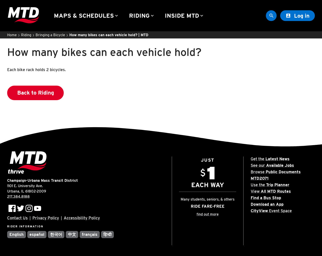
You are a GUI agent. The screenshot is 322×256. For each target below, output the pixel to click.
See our (272, 165)
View (271, 191)
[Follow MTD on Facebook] (12, 208)
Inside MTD (184, 15)
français (90, 234)
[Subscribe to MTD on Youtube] (37, 208)
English (16, 234)
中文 (72, 234)
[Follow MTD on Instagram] (29, 208)
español (37, 234)
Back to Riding (35, 92)
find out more (208, 214)
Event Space (271, 210)
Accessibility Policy (82, 218)
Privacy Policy (45, 218)
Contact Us (17, 218)
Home (12, 35)
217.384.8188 (18, 197)
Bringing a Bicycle (50, 35)
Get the (270, 159)
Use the (270, 184)
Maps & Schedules (86, 15)
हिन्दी (107, 234)
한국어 (56, 234)
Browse (276, 171)
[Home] (23, 15)
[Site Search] (271, 15)
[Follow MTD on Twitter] (20, 208)
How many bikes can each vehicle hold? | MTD (108, 35)
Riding (142, 15)
